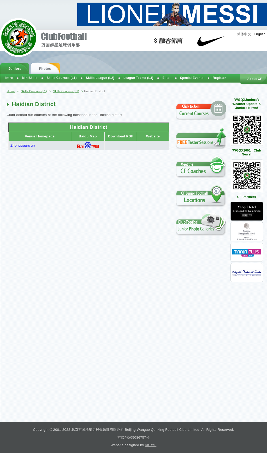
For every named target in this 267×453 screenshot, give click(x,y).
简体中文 (244, 34)
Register (219, 78)
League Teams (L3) (138, 78)
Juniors (14, 69)
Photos (45, 69)
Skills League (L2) (100, 78)
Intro (9, 78)
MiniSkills (29, 78)
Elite (165, 78)
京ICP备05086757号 (133, 437)
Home (11, 91)
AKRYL (150, 445)
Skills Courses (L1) (34, 91)
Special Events (192, 78)
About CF (254, 79)
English (259, 34)
